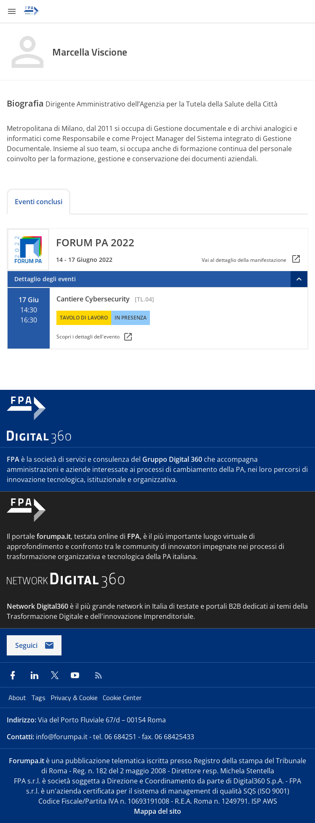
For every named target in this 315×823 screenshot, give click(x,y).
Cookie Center (122, 697)
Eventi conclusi (38, 201)
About (18, 697)
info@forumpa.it (62, 736)
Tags (39, 697)
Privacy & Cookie (75, 697)
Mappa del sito (157, 811)
